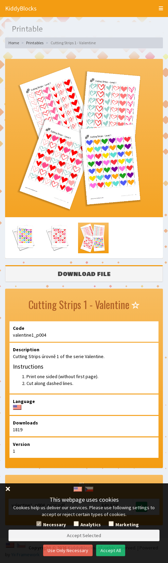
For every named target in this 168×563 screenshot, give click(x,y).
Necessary (54, 524)
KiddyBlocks (21, 8)
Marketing (127, 524)
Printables (34, 42)
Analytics (90, 524)
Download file (84, 274)
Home (13, 42)
